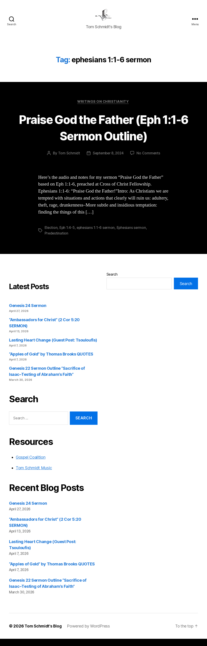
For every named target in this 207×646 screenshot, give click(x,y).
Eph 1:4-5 (68, 235)
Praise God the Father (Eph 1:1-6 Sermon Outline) (104, 134)
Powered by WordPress (90, 633)
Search (112, 281)
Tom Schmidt (68, 160)
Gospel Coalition (30, 464)
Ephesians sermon (133, 235)
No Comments (149, 160)
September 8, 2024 (108, 160)
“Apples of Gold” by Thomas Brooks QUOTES (51, 361)
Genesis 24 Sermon (27, 312)
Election (51, 235)
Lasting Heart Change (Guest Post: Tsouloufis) (53, 347)
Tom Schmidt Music (34, 474)
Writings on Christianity (103, 109)
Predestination (57, 240)
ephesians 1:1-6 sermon (96, 235)
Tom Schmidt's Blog (44, 633)
